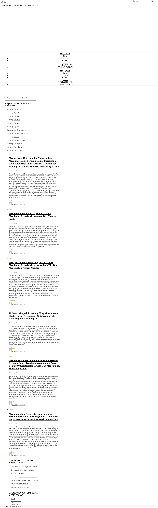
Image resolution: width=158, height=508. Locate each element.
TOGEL (65, 63)
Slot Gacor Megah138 (21, 133)
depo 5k (13, 499)
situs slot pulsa (15, 504)
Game (11, 154)
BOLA (65, 56)
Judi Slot (16, 137)
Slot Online (17, 109)
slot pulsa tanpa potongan (25, 470)
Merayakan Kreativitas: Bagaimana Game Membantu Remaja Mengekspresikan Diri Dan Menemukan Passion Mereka (33, 265)
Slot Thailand (18, 150)
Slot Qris (16, 116)
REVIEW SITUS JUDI (65, 67)
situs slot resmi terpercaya (30, 480)
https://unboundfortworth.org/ (28, 477)
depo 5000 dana (19, 473)
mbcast (14, 204)
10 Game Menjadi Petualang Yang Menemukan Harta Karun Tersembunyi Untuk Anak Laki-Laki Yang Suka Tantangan (33, 316)
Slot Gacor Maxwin (20, 130)
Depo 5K (16, 113)
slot (12, 502)
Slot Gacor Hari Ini (20, 140)
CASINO (65, 60)
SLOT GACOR (65, 54)
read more (12, 201)
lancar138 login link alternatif (27, 466)
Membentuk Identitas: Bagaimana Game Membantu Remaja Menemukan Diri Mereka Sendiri (32, 216)
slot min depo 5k (22, 484)
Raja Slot (16, 126)
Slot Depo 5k (18, 144)
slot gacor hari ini (23, 487)
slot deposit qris (16, 501)
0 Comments (21, 204)
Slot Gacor (17, 123)
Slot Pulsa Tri (18, 147)
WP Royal (18, 506)
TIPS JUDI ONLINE (65, 65)
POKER (65, 58)
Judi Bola (17, 120)
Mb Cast (4, 2)
